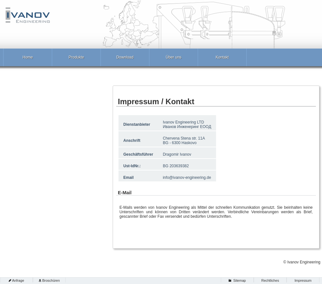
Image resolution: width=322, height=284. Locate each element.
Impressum (303, 280)
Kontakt (222, 57)
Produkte (76, 57)
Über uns (174, 57)
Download (124, 57)
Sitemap (239, 280)
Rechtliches (270, 280)
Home (28, 57)
